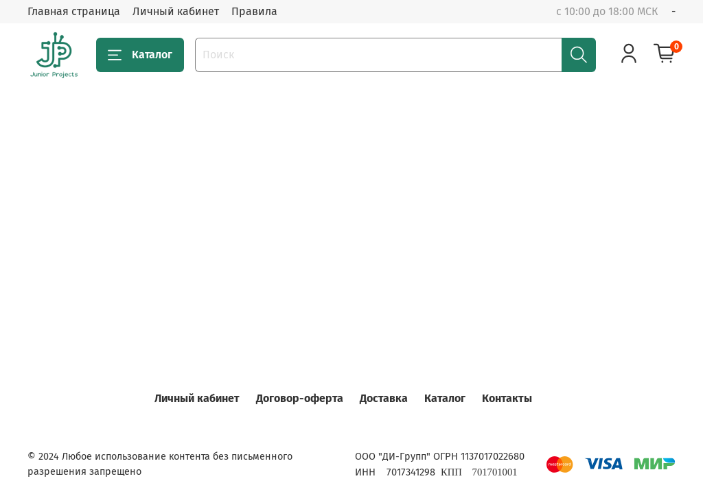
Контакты (507, 398)
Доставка (384, 398)
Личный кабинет (175, 11)
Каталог (140, 55)
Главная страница (73, 11)
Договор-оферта (299, 398)
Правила (254, 11)
